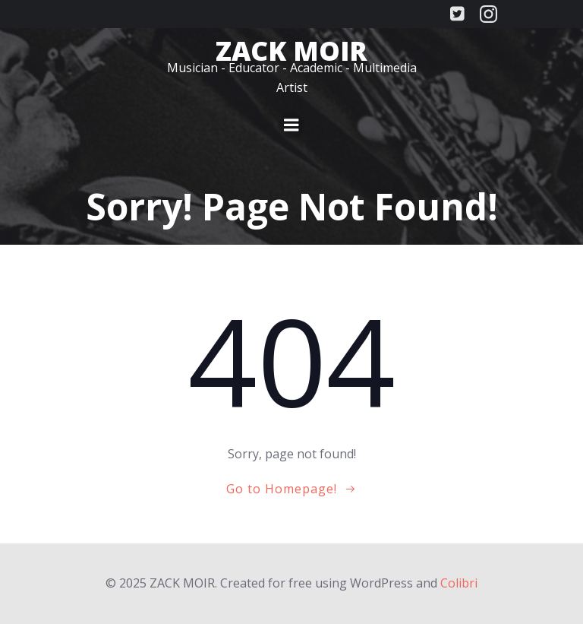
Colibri (458, 583)
